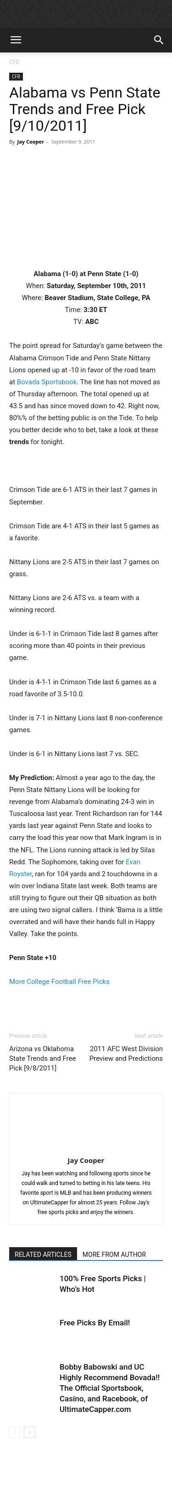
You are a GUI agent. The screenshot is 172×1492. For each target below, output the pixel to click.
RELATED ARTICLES (43, 1254)
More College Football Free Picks (59, 981)
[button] (15, 40)
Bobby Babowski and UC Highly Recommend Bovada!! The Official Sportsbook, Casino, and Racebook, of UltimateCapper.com (110, 1388)
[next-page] (29, 1432)
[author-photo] (86, 1147)
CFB (14, 62)
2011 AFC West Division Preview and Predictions (126, 1054)
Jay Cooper (30, 141)
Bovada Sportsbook (47, 382)
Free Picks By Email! (95, 1322)
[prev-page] (15, 1432)
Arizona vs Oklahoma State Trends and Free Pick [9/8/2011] (42, 1058)
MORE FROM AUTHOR (114, 1254)
